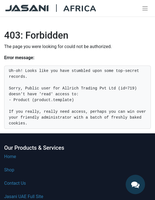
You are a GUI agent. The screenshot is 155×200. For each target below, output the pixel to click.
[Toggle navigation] (145, 8)
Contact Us (15, 183)
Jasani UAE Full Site (23, 196)
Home (10, 156)
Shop (9, 169)
